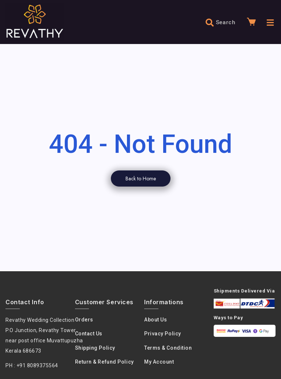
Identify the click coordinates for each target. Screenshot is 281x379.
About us (155, 320)
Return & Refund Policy (104, 362)
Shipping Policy (95, 348)
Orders (84, 320)
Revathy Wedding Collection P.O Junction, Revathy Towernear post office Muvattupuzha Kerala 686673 (44, 335)
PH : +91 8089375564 (31, 365)
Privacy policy (162, 333)
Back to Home (140, 178)
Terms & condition (168, 348)
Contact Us (89, 333)
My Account (159, 362)
